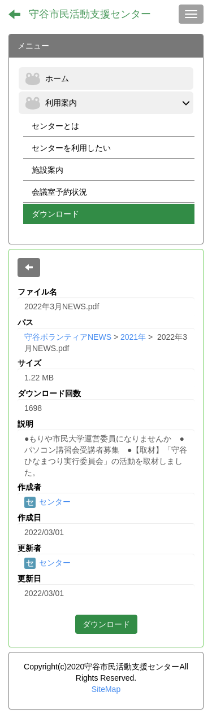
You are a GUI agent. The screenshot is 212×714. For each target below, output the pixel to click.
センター (47, 501)
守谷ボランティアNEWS (67, 336)
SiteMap (106, 689)
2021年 (133, 336)
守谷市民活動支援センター (90, 14)
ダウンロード (106, 624)
